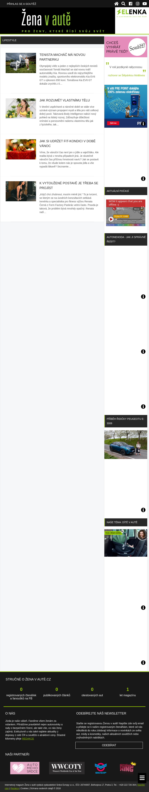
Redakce (15, 788)
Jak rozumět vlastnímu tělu (65, 100)
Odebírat (109, 745)
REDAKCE (28, 738)
